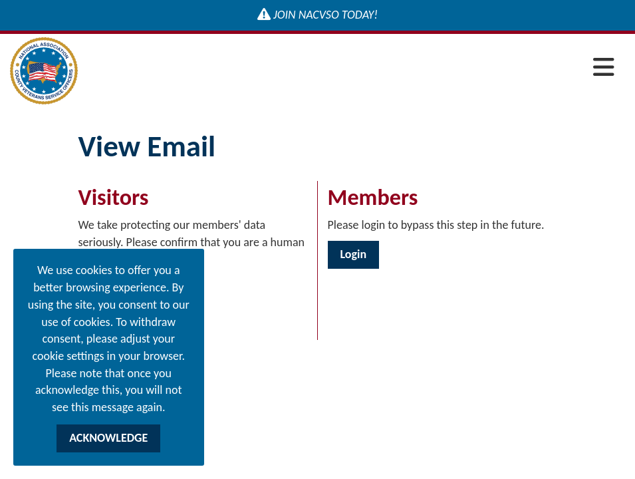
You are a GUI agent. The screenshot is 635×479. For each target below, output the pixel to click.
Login (353, 254)
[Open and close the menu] (349, 68)
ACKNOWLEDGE (108, 437)
